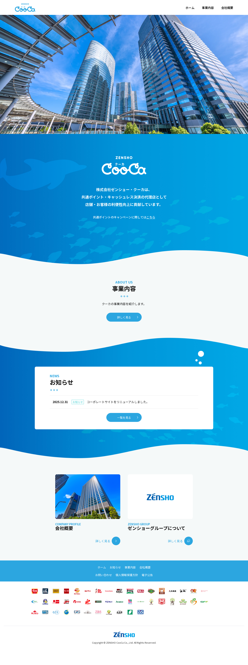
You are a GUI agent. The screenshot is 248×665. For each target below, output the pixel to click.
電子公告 (147, 575)
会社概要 (227, 7)
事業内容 (208, 7)
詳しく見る (124, 317)
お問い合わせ (103, 575)
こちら (150, 217)
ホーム (190, 7)
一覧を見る (124, 417)
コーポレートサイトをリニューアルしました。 (101, 402)
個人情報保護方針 (127, 575)
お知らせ (115, 567)
